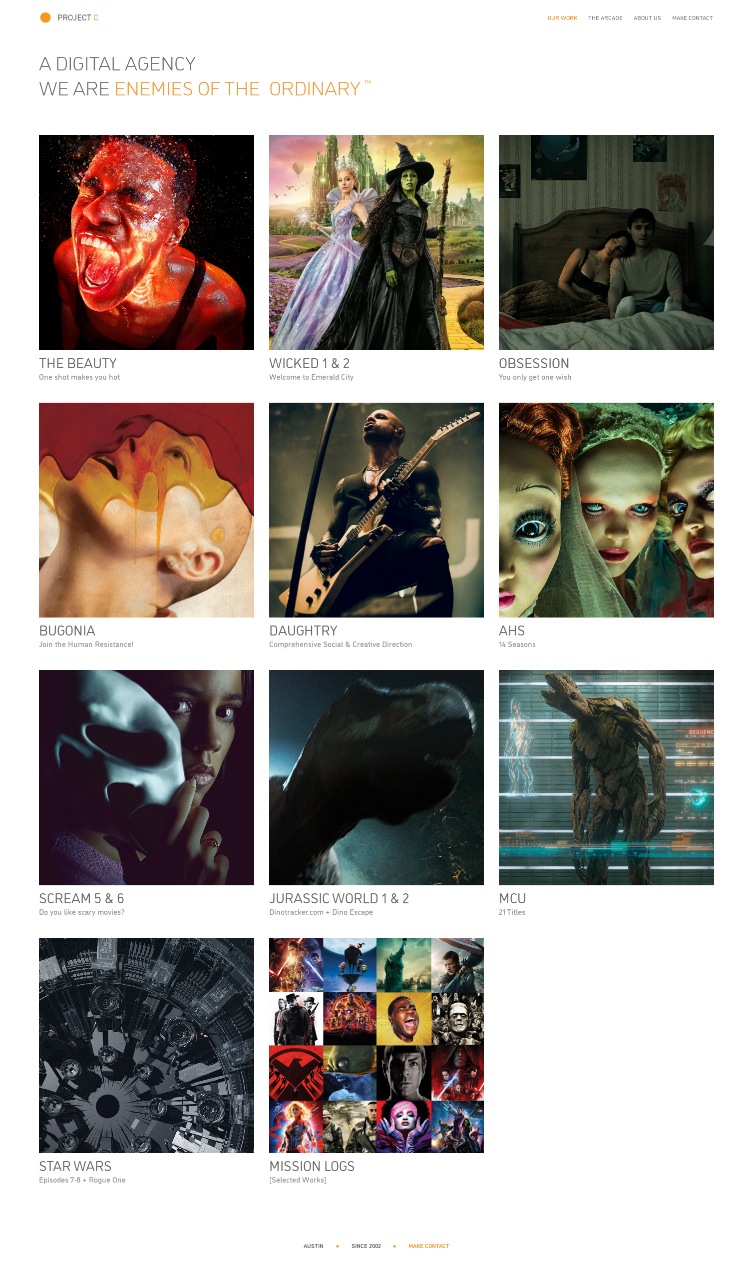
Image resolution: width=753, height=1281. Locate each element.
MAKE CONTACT (428, 1245)
